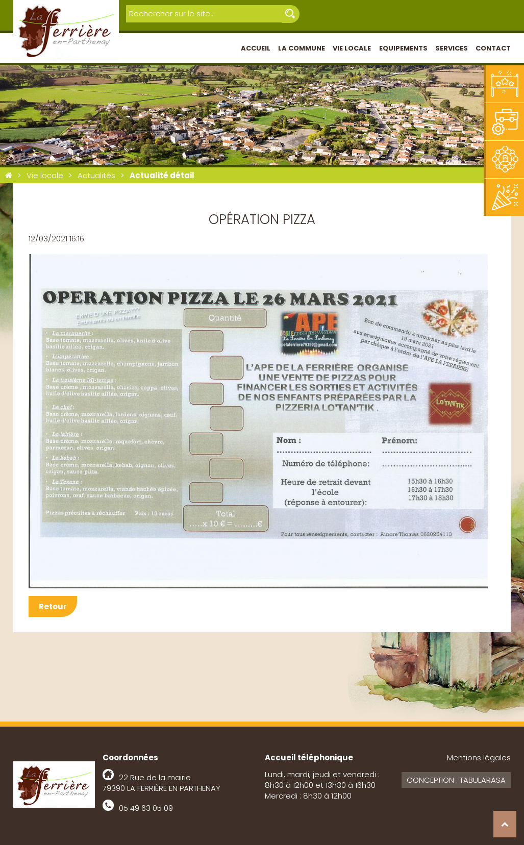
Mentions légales (479, 757)
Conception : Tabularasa (456, 780)
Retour (53, 606)
